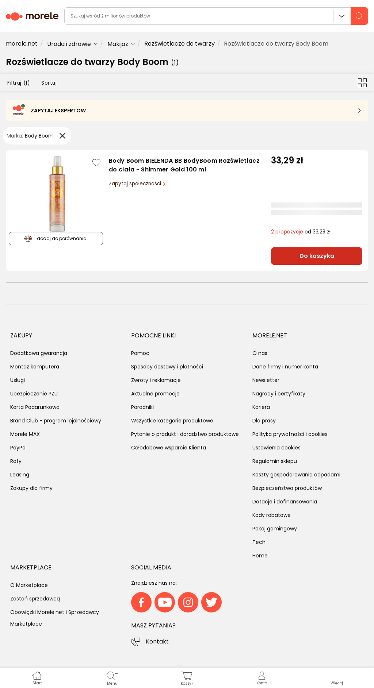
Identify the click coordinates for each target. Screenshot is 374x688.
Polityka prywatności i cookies (290, 434)
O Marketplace (29, 585)
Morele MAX (25, 434)
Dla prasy (264, 420)
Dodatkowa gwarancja (38, 353)
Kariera (261, 407)
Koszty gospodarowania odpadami (296, 474)
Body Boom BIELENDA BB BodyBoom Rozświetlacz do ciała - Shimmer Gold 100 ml (184, 165)
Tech (259, 542)
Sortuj (49, 83)
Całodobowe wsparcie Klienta (168, 447)
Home (260, 555)
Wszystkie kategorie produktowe (172, 420)
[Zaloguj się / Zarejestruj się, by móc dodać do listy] (96, 162)
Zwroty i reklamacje (156, 380)
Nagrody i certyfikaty (278, 393)
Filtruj (18, 83)
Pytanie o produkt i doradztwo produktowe (185, 434)
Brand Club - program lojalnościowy (55, 420)
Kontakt (157, 641)
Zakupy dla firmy (31, 488)
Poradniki (142, 407)
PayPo (18, 447)
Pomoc (140, 353)
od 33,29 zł (301, 231)
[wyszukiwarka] (216, 16)
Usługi (17, 380)
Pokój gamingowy (274, 528)
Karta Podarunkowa (35, 407)
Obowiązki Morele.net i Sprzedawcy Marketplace (54, 617)
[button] (336, 677)
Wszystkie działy (342, 16)
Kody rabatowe (271, 515)
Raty (16, 461)
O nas (259, 353)
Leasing (19, 474)
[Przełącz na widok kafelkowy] (362, 82)
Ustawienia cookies (276, 447)
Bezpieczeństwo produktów (287, 488)
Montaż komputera (34, 366)
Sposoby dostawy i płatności (167, 366)
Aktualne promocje (155, 393)
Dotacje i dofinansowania (284, 501)
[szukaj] (359, 16)
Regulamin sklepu (274, 461)
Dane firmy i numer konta (285, 366)
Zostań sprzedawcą (35, 598)
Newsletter (265, 380)
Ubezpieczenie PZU (34, 393)
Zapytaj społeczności (136, 183)
